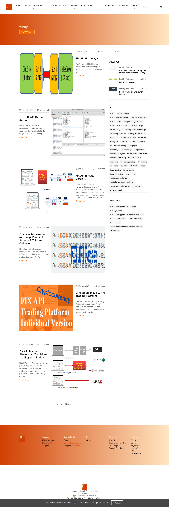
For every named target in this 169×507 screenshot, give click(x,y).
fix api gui (133, 145)
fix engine (113, 137)
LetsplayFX (135, 450)
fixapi (112, 125)
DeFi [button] (98, 6)
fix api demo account (118, 218)
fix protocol (139, 149)
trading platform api (136, 133)
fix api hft (142, 137)
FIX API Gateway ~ (87, 58)
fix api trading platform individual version (126, 214)
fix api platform (123, 125)
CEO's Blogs (113, 447)
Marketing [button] (110, 6)
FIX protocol (114, 230)
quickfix (124, 166)
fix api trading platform (133, 121)
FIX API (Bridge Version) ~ (85, 177)
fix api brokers (115, 121)
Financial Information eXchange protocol (126, 226)
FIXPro (133, 452)
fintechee (76, 447)
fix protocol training (118, 158)
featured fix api (116, 190)
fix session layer (134, 158)
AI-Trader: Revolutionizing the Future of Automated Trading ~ (133, 71)
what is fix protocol (137, 166)
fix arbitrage (114, 149)
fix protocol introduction (137, 154)
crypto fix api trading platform (122, 182)
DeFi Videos (135, 444)
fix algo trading (120, 145)
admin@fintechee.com (72, 444)
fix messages (127, 149)
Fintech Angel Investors (117, 444)
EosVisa (134, 442)
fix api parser (128, 170)
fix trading (114, 162)
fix (111, 145)
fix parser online (116, 174)
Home (18, 6)
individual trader (135, 218)
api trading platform (118, 133)
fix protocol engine (117, 154)
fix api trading (115, 170)
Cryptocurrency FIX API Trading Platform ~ (90, 294)
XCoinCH (112, 442)
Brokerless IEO (136, 455)
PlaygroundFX (136, 447)
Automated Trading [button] (34, 6)
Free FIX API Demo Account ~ (31, 118)
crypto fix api (130, 174)
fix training (142, 162)
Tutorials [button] (123, 6)
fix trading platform (139, 117)
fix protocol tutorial (128, 137)
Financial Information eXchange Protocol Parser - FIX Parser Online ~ (32, 238)
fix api (112, 113)
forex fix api (125, 141)
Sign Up (135, 7)
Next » (68, 405)
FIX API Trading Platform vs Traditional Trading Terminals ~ (33, 354)
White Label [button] (86, 6)
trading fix (114, 141)
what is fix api (137, 125)
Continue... (80, 75)
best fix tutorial (139, 141)
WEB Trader (27, 32)
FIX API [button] (74, 6)
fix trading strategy (128, 162)
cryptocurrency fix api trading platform (125, 186)
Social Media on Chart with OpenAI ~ (131, 93)
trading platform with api (136, 129)
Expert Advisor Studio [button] (57, 6)
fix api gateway (123, 113)
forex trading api (116, 129)
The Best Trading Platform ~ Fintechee (84, 492)
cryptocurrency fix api (118, 178)
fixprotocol (114, 166)
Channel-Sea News (116, 450)
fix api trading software (119, 117)
